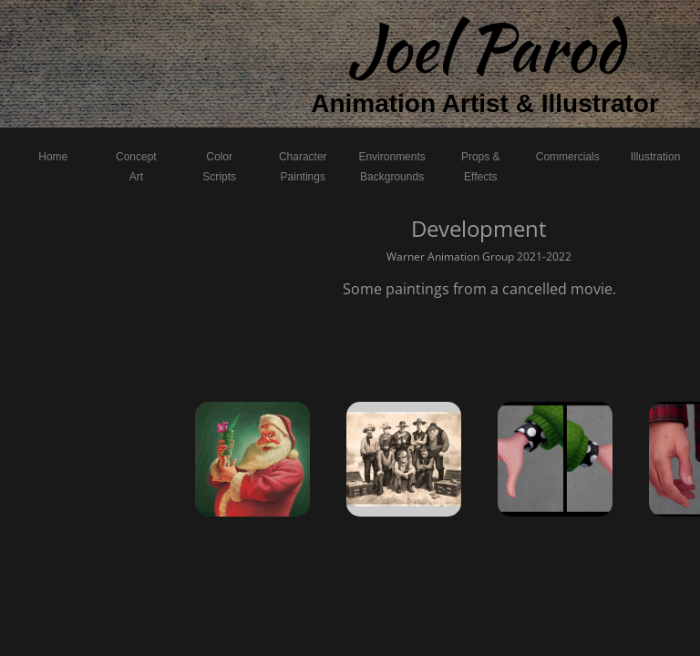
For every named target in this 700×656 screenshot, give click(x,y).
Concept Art (136, 166)
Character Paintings (303, 166)
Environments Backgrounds (391, 166)
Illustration (656, 156)
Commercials (568, 156)
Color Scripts (219, 166)
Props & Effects (480, 166)
